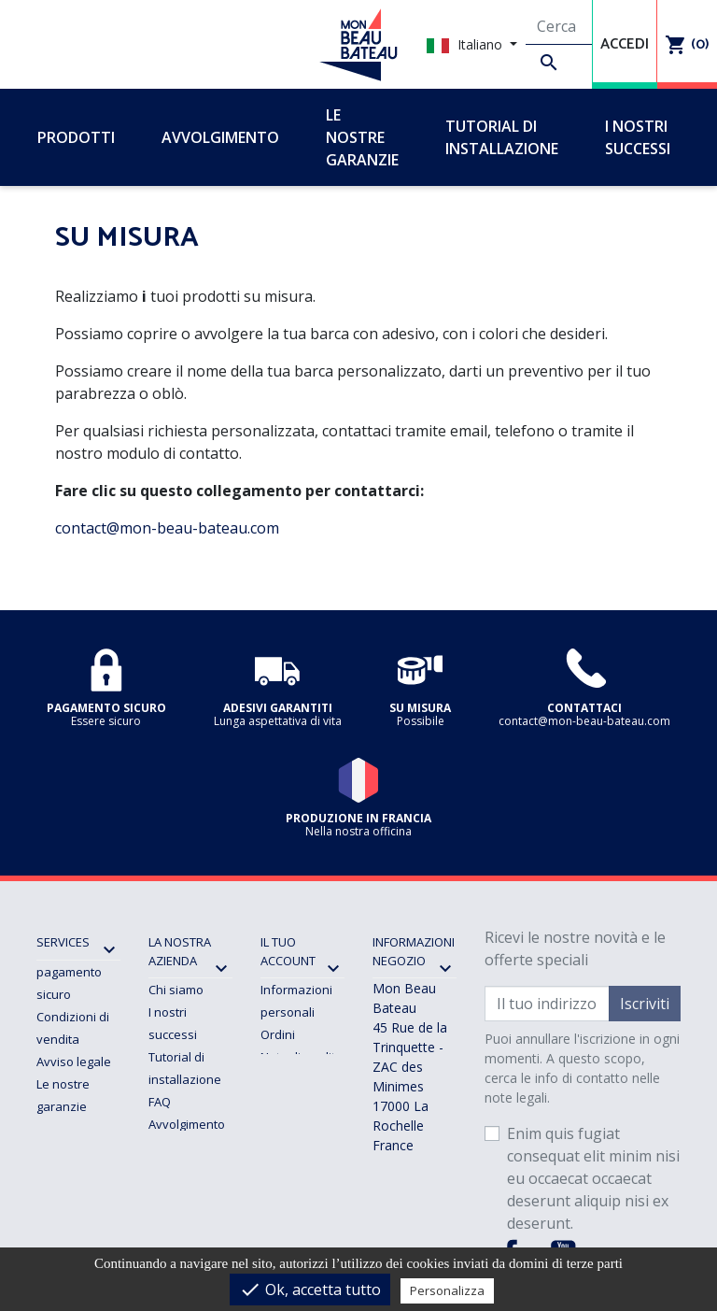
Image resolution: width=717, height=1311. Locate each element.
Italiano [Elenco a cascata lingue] (466, 44)
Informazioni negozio (414, 951)
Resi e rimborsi (78, 1151)
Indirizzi (282, 1079)
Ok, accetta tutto (310, 1289)
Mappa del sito (190, 1191)
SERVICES (63, 941)
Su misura (176, 1146)
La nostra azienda (179, 951)
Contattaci (176, 1169)
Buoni (276, 1101)
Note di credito (301, 1056)
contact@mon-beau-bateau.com (167, 528)
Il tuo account (288, 951)
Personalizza (447, 1290)
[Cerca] (559, 27)
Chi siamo (176, 989)
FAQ (159, 1101)
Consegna (65, 1128)
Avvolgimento (186, 1124)
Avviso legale (73, 1061)
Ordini (277, 1034)
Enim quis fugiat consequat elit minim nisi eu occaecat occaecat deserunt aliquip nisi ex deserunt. (593, 1178)
